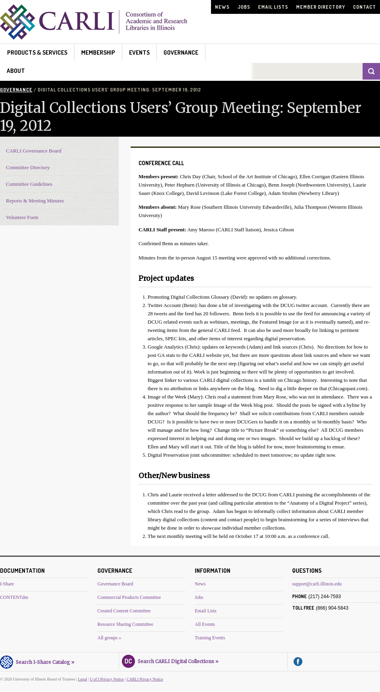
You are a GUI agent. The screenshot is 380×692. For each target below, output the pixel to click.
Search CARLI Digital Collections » (170, 660)
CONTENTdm (14, 597)
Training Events (210, 638)
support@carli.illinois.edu (317, 584)
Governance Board (115, 584)
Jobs (244, 7)
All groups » (109, 638)
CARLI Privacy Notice (145, 679)
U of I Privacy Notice (107, 679)
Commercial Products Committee (129, 597)
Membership (98, 52)
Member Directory (320, 7)
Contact (364, 7)
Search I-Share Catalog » (37, 661)
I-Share (7, 584)
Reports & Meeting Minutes (35, 201)
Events (139, 52)
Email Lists (273, 7)
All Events (205, 624)
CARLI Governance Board (33, 151)
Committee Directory (28, 167)
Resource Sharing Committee (125, 624)
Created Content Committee (124, 611)
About (16, 70)
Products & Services (37, 52)
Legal (82, 679)
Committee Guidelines (29, 184)
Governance (180, 52)
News (222, 7)
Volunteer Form (22, 217)
